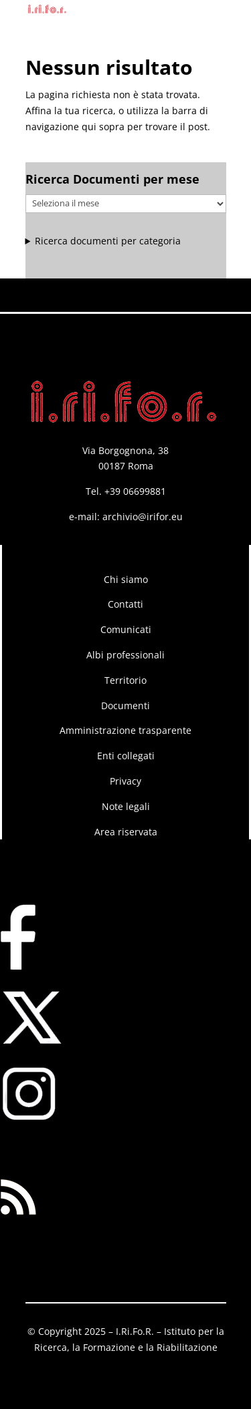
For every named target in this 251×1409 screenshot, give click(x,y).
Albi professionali (125, 654)
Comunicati (125, 629)
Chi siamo (126, 579)
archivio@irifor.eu (142, 516)
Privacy (125, 781)
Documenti (125, 705)
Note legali (126, 806)
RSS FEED (20, 1150)
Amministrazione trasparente (125, 730)
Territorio (125, 680)
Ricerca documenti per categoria (108, 240)
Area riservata (125, 831)
